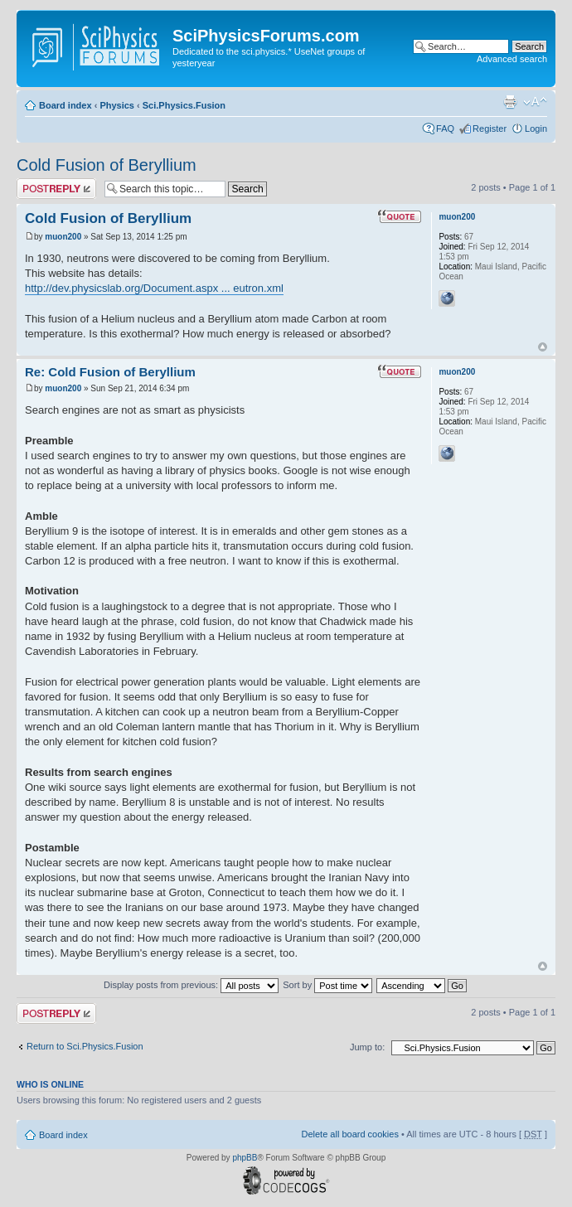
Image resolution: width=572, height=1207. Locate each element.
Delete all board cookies (349, 1134)
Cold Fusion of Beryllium (106, 165)
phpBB (244, 1157)
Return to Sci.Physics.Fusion (85, 1046)
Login (536, 128)
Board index (65, 105)
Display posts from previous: (191, 985)
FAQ (445, 128)
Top (542, 346)
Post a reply (56, 188)
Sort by (327, 985)
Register (490, 128)
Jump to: (367, 1047)
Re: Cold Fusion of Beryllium (110, 372)
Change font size (535, 102)
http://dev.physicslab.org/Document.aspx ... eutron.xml (154, 288)
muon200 (63, 236)
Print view (510, 102)
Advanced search (512, 59)
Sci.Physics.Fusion (184, 105)
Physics (116, 105)
